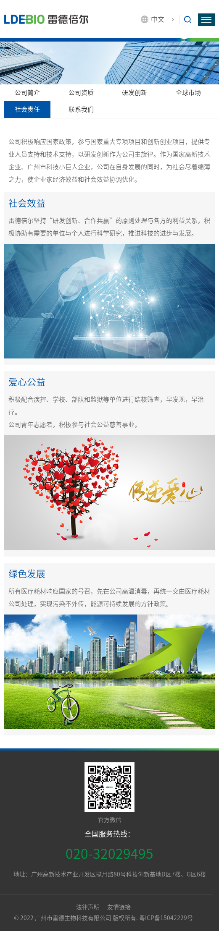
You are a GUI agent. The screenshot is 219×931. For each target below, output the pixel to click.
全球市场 (188, 92)
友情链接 (119, 907)
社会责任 (27, 109)
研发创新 (134, 92)
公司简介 (27, 92)
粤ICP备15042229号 (166, 918)
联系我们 (81, 109)
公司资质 (81, 92)
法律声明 (88, 907)
